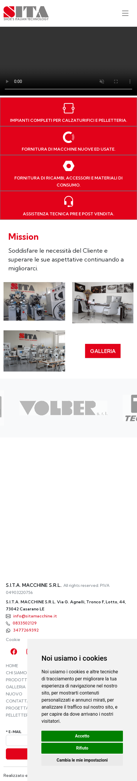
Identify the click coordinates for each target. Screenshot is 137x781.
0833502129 (25, 623)
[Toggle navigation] (125, 13)
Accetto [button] (82, 736)
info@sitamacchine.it (35, 616)
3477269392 (26, 630)
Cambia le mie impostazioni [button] (82, 760)
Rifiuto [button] (82, 748)
